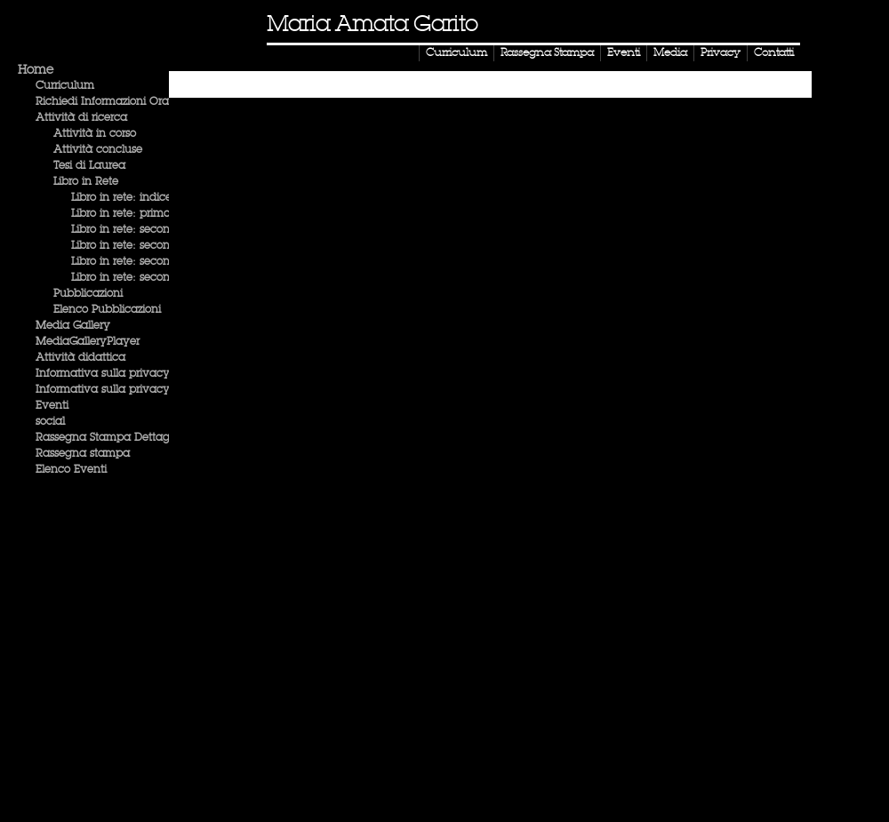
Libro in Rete (85, 182)
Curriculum (456, 53)
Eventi (623, 53)
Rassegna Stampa (547, 53)
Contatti (774, 53)
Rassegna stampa (83, 454)
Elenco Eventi (71, 470)
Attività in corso (94, 134)
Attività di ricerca (81, 118)
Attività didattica (80, 358)
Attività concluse (97, 150)
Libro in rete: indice (121, 198)
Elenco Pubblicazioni (107, 310)
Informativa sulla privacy (103, 374)
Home (35, 70)
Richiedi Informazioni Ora (102, 102)
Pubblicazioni (88, 294)
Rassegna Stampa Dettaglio (108, 438)
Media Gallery (73, 326)
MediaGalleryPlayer (88, 342)
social (50, 422)
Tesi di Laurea (89, 166)
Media (670, 53)
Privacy (721, 53)
